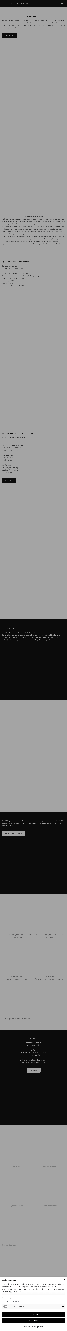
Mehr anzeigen (7, 1298)
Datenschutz (16, 1301)
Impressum (6, 1301)
